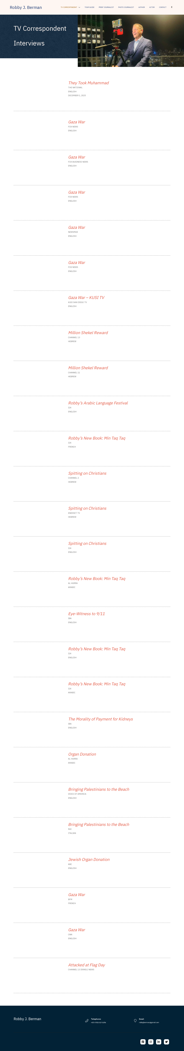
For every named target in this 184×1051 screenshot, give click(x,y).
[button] (172, 7)
